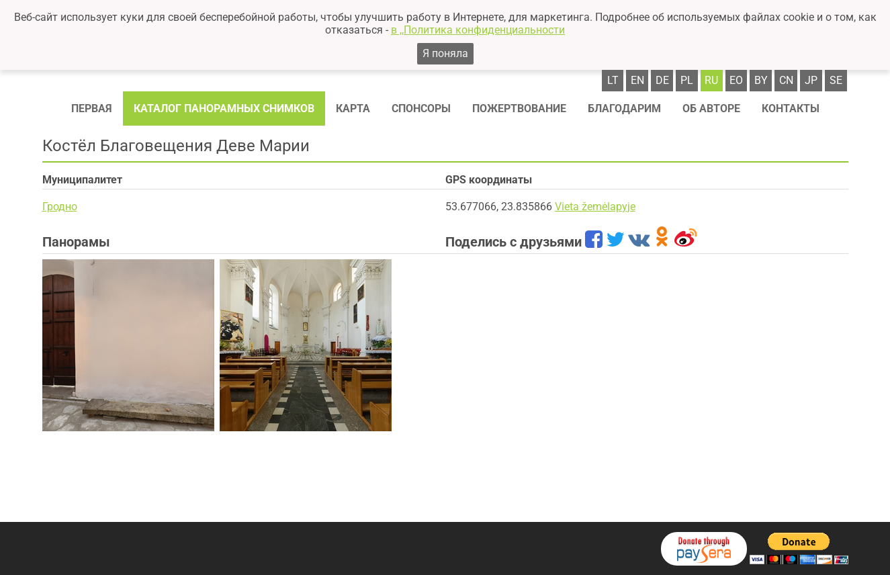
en (637, 80)
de (662, 80)
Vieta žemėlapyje (595, 206)
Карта (353, 108)
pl (686, 80)
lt (613, 80)
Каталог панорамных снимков (224, 108)
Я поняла (445, 53)
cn (786, 80)
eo (736, 80)
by (761, 80)
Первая (91, 108)
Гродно (59, 206)
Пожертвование (519, 108)
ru (711, 80)
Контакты (790, 108)
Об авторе (711, 108)
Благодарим (624, 108)
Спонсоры (421, 108)
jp (811, 80)
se (836, 80)
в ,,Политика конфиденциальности (478, 30)
